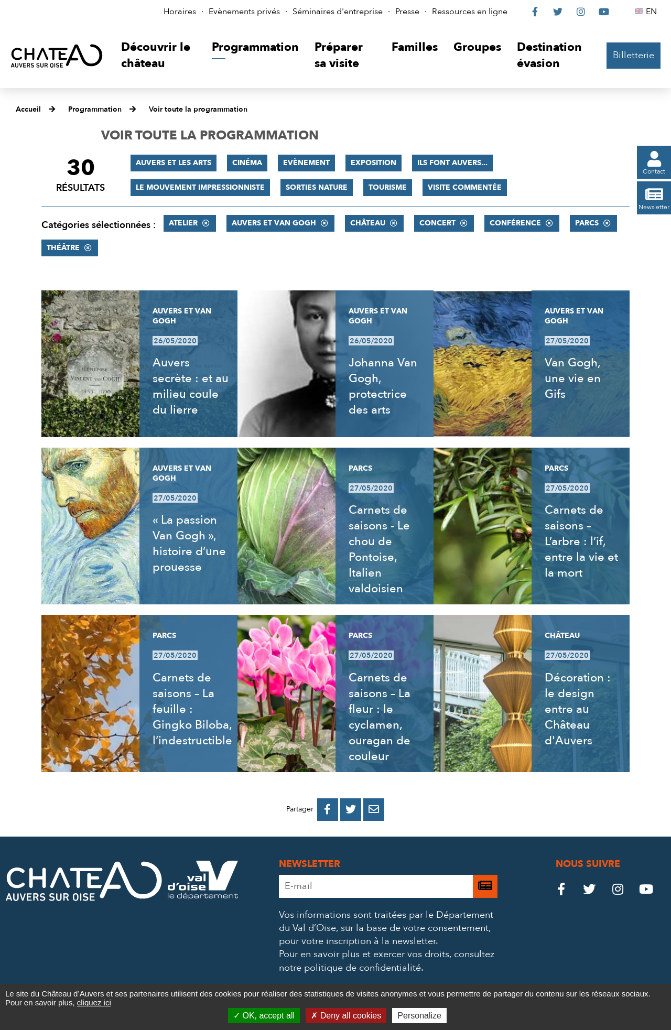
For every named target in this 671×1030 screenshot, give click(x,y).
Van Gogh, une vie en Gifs (573, 378)
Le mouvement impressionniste (200, 187)
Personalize (419, 1015)
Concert (437, 223)
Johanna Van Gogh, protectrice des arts (383, 386)
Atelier (183, 223)
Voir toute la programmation (198, 109)
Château (367, 223)
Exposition (373, 163)
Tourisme (388, 187)
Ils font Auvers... (452, 163)
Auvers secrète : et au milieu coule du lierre (191, 386)
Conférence (515, 223)
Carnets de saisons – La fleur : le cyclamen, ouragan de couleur (379, 717)
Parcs (587, 223)
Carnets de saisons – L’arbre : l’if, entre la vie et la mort (581, 541)
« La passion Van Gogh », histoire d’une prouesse (189, 543)
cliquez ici (94, 1002)
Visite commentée (465, 187)
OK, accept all (264, 1015)
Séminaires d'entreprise (338, 11)
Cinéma (247, 163)
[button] (158, 56)
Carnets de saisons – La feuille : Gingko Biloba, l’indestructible (192, 709)
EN (653, 11)
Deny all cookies (346, 1015)
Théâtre (63, 248)
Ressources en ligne (469, 11)
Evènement (306, 163)
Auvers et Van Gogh (274, 223)
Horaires (180, 11)
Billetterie (633, 55)
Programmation (95, 109)
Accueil (28, 109)
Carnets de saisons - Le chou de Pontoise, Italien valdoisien (379, 549)
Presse (407, 11)
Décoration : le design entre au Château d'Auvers (578, 709)
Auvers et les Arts (173, 163)
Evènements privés (244, 11)
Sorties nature (317, 187)
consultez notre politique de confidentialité (386, 961)
